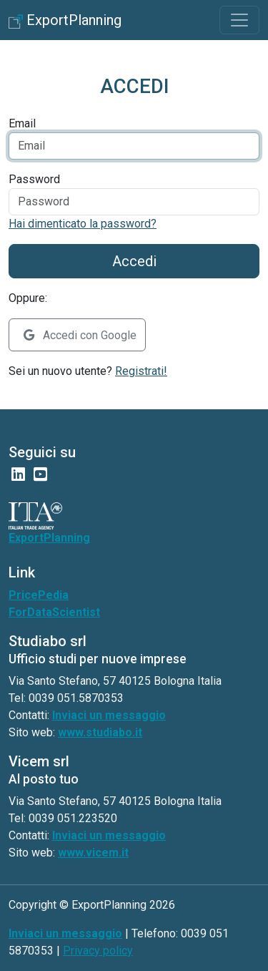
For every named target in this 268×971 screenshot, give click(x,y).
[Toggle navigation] (239, 20)
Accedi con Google (80, 335)
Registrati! (141, 371)
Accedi (134, 261)
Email (22, 123)
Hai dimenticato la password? (83, 223)
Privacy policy (98, 950)
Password (34, 179)
